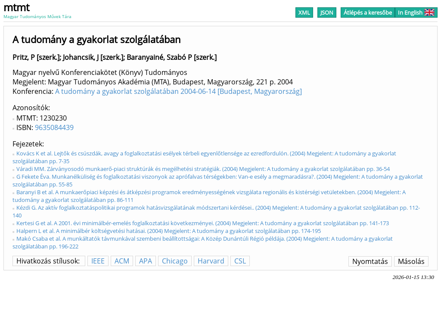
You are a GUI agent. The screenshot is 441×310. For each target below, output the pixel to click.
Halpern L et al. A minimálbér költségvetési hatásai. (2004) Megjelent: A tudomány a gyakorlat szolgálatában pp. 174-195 (168, 231)
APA (145, 261)
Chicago (175, 261)
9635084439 (54, 127)
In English (416, 12)
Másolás (411, 261)
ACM (122, 261)
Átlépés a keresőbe (368, 12)
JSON (326, 12)
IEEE (98, 261)
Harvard (211, 261)
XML (304, 12)
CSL (240, 261)
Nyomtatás (370, 261)
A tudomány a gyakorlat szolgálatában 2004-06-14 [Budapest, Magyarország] (178, 91)
